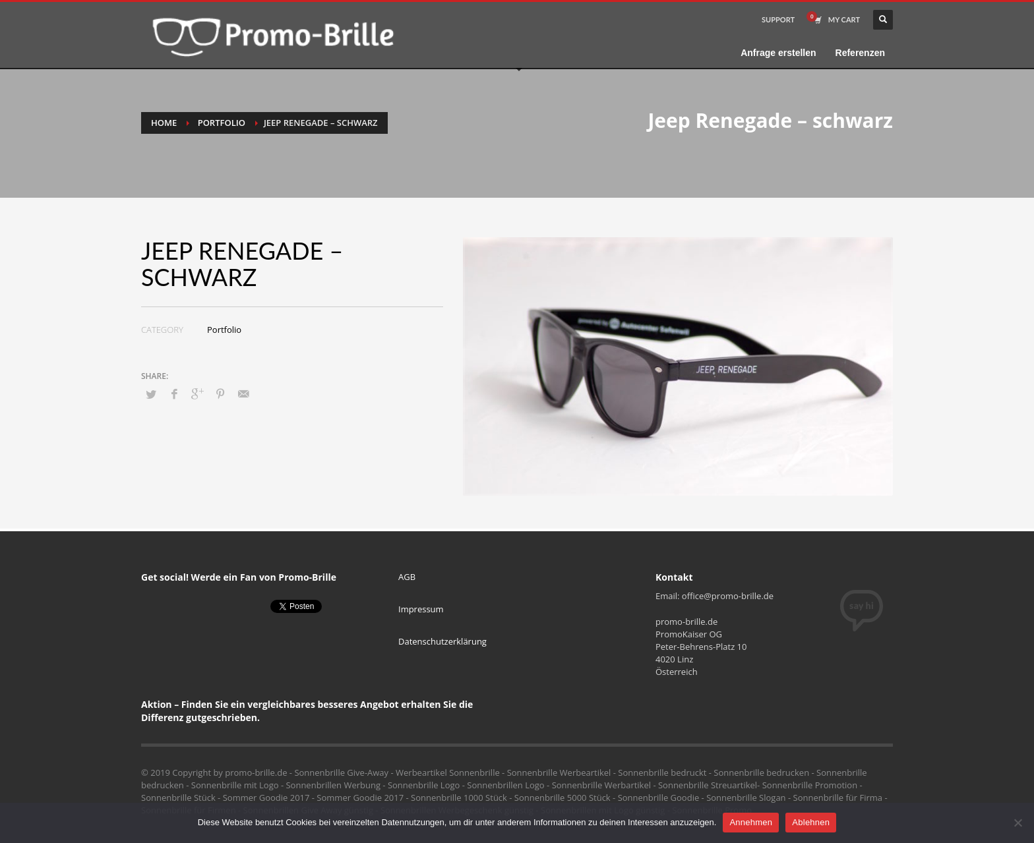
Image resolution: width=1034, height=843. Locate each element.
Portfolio (221, 123)
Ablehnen (811, 822)
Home (164, 123)
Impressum (421, 609)
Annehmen (750, 822)
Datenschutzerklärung (442, 641)
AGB (406, 577)
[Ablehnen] (1017, 822)
